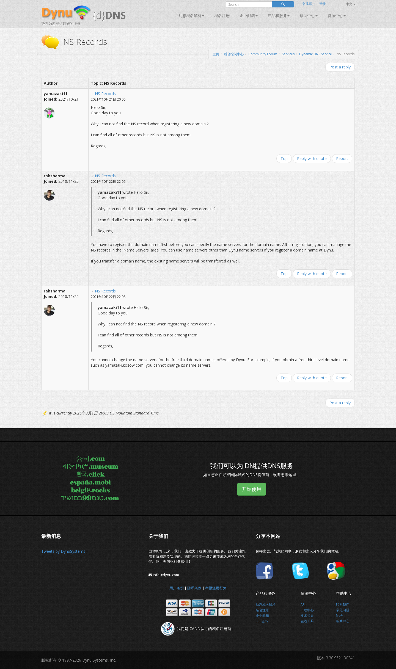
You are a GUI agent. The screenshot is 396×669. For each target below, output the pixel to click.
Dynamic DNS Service (315, 54)
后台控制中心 (234, 54)
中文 (350, 4)
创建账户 (308, 3)
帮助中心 (308, 15)
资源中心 (337, 15)
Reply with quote (312, 158)
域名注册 (222, 15)
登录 (322, 3)
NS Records (105, 93)
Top (284, 158)
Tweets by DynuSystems (63, 551)
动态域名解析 (191, 15)
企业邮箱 (249, 15)
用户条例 (176, 587)
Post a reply (340, 67)
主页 (216, 54)
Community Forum (262, 54)
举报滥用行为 (216, 587)
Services (288, 54)
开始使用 (252, 489)
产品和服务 (279, 15)
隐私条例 (194, 587)
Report (342, 158)
